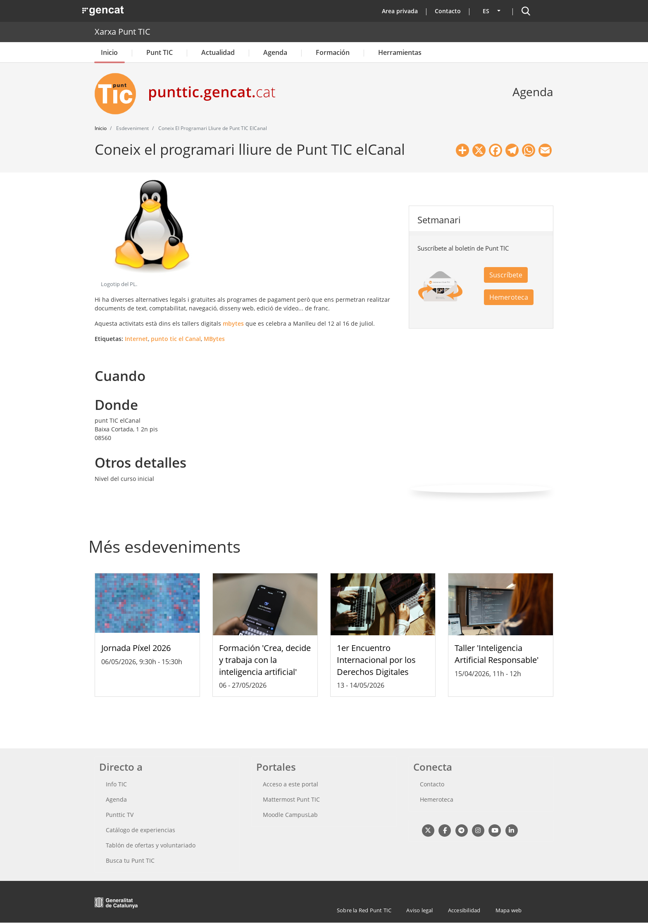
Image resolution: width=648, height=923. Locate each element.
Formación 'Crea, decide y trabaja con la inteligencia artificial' (265, 659)
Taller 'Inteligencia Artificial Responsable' (496, 653)
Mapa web (509, 910)
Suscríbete (505, 274)
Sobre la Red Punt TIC (364, 910)
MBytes (214, 339)
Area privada (400, 11)
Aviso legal (419, 910)
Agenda (275, 52)
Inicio (109, 52)
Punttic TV (119, 815)
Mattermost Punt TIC (291, 799)
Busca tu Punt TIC (130, 860)
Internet (136, 339)
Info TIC (116, 784)
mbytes (233, 323)
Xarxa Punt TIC (122, 31)
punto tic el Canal (176, 339)
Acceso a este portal (290, 784)
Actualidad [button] (218, 52)
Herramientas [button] (400, 52)
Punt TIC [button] (159, 52)
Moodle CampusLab (290, 815)
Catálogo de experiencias (140, 830)
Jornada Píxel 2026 (136, 647)
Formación (333, 52)
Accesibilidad (464, 910)
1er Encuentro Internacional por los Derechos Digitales (376, 659)
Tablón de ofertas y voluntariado (150, 845)
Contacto (448, 11)
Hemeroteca (508, 297)
